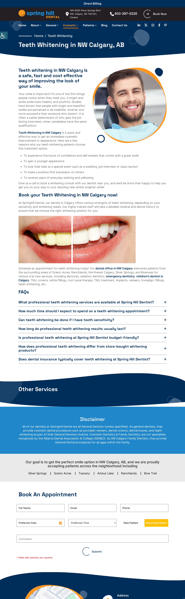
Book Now (156, 14)
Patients (88, 25)
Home (22, 25)
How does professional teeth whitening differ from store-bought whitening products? (83, 348)
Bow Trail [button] (150, 473)
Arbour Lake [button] (105, 473)
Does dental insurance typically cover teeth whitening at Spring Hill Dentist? (84, 359)
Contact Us (119, 25)
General (51, 25)
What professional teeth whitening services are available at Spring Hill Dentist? (86, 302)
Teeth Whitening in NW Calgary (40, 132)
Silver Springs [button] (37, 473)
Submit (97, 551)
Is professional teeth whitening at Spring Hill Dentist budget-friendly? (79, 338)
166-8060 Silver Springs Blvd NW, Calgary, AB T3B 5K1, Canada (83, 14)
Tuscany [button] (84, 473)
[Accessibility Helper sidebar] (4, 35)
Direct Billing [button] (92, 3)
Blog (104, 25)
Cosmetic (69, 25)
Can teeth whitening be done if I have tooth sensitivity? (66, 320)
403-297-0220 (123, 13)
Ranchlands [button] (129, 473)
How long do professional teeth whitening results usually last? (72, 329)
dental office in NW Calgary (114, 268)
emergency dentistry (120, 276)
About (35, 25)
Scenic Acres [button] (62, 473)
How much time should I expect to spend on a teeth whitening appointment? (84, 311)
